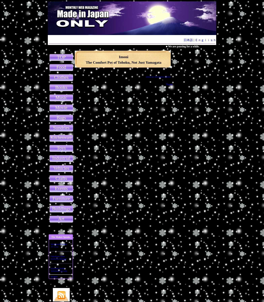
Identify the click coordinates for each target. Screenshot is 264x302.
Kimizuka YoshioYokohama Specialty (59, 269)
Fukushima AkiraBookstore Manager (59, 257)
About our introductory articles (158, 77)
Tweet (169, 84)
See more (54, 277)
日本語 (188, 40)
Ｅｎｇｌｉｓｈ (205, 40)
